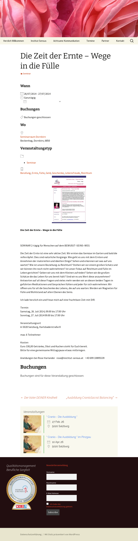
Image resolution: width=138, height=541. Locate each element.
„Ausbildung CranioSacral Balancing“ (92, 397)
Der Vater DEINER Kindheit (38, 397)
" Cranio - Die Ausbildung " (61, 416)
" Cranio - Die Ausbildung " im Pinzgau (68, 437)
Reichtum (86, 173)
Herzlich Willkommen (13, 40)
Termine (90, 40)
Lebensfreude (72, 173)
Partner (105, 40)
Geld (48, 173)
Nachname (51, 483)
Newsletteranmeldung (57, 465)
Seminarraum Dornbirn (33, 136)
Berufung (25, 173)
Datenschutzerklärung (31, 534)
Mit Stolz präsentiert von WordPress (62, 534)
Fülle (42, 173)
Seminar (27, 73)
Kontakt (120, 40)
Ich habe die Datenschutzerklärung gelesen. (59, 505)
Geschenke (58, 173)
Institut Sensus (38, 40)
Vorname (50, 472)
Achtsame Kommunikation (66, 40)
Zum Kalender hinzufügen (40, 101)
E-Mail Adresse (52, 493)
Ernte (35, 173)
